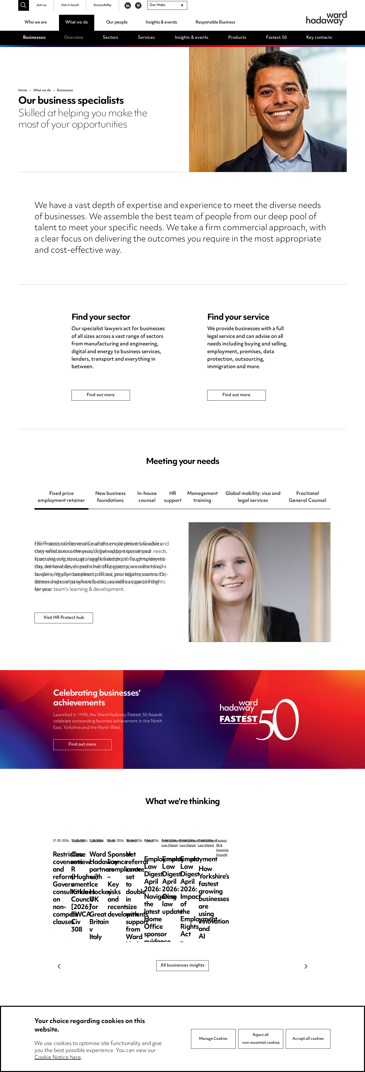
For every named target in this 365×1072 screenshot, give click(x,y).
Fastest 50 (276, 37)
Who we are (35, 22)
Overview (73, 37)
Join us (41, 5)
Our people (117, 22)
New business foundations (110, 498)
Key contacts (319, 37)
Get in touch (70, 5)
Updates (78, 841)
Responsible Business (215, 22)
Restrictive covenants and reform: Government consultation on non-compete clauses (89, 866)
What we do (76, 22)
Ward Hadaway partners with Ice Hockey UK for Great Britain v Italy (274, 862)
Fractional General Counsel (307, 498)
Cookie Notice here (57, 1058)
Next (306, 966)
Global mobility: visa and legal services (253, 498)
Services (146, 37)
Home (22, 90)
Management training (202, 498)
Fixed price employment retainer (61, 498)
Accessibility (103, 5)
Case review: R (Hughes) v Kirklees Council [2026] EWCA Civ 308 (181, 862)
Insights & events (161, 22)
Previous (59, 966)
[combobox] (167, 5)
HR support (173, 498)
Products (237, 37)
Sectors (110, 37)
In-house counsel (147, 498)
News (259, 841)
